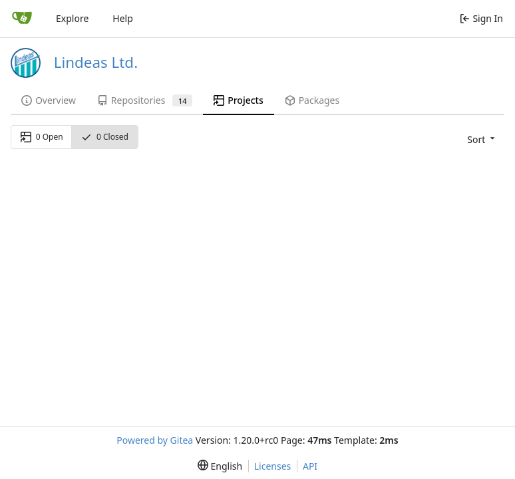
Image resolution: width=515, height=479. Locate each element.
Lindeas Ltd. (96, 62)
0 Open (42, 136)
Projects (238, 100)
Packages (312, 100)
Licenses (272, 466)
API (310, 466)
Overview (48, 100)
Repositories (144, 100)
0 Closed (104, 136)
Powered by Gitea (154, 440)
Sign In (481, 18)
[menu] (479, 139)
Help (122, 18)
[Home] (22, 18)
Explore (72, 18)
